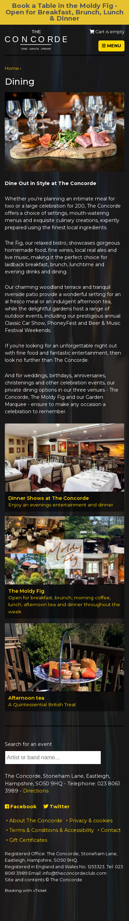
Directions (36, 791)
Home (12, 68)
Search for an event (28, 744)
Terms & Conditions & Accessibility (51, 830)
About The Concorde (35, 821)
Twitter (56, 806)
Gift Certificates (28, 840)
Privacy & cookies (90, 821)
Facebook (20, 806)
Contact (111, 830)
